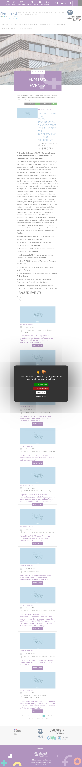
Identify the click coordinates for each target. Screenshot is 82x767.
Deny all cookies (41, 389)
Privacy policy (41, 396)
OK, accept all (41, 385)
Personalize (41, 393)
